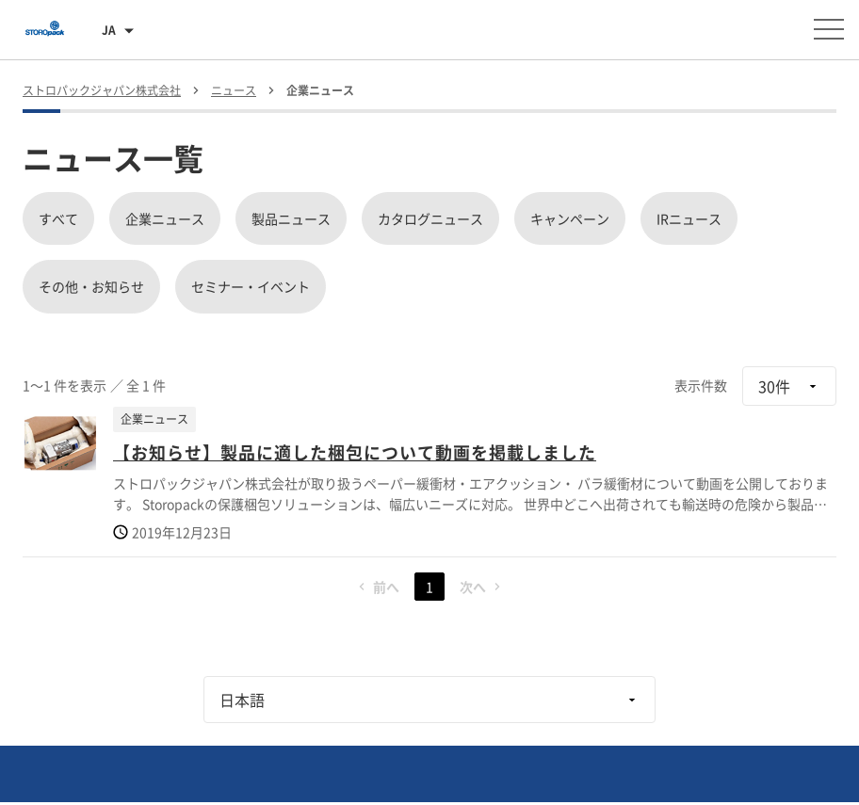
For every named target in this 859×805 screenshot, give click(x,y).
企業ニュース (164, 218)
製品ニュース (291, 218)
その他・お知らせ (91, 286)
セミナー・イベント (250, 286)
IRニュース (688, 218)
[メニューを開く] (829, 29)
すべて (58, 218)
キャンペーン (569, 218)
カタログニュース (430, 218)
